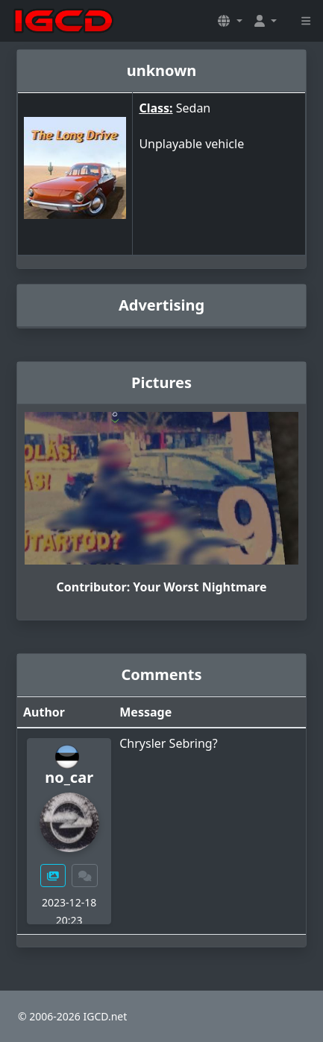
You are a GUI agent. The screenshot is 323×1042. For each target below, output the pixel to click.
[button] (230, 21)
